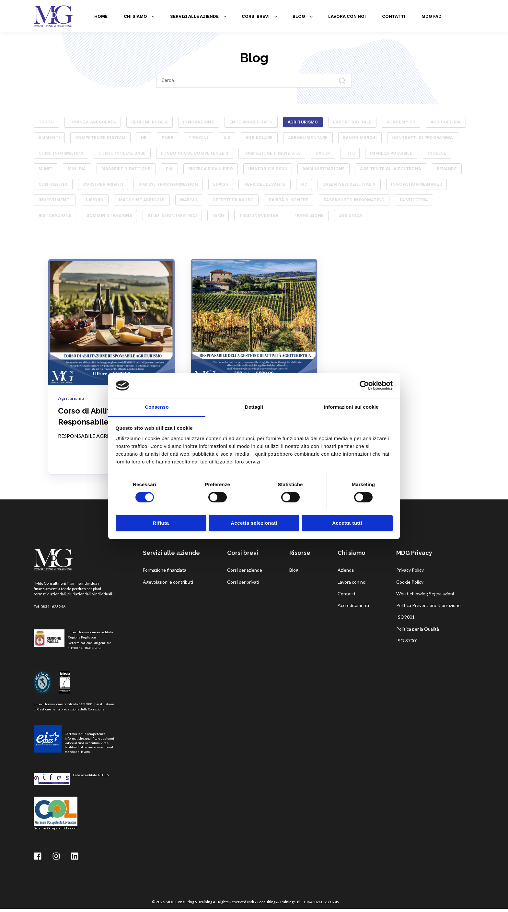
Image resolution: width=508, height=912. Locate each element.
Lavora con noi (352, 582)
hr (144, 137)
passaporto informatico (354, 199)
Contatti (346, 593)
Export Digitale (352, 122)
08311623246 (52, 606)
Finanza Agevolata (92, 122)
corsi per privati (103, 184)
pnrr (167, 137)
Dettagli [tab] (254, 407)
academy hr (401, 122)
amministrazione (323, 168)
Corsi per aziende (244, 570)
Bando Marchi (360, 137)
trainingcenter (258, 215)
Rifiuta (161, 523)
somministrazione (109, 215)
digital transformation (168, 184)
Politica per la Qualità (417, 629)
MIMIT (45, 168)
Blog (293, 570)
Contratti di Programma (422, 137)
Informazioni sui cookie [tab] (351, 407)
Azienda (346, 570)
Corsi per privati (243, 582)
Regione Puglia (149, 122)
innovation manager (416, 184)
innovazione (198, 122)
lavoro (94, 199)
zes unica (350, 215)
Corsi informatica (61, 153)
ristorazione (55, 215)
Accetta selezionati (254, 523)
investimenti (55, 199)
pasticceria (414, 199)
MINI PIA (77, 168)
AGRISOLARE (259, 137)
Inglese (437, 153)
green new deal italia (349, 184)
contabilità (53, 184)
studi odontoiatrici (172, 215)
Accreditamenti (353, 605)
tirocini (198, 137)
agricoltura (446, 122)
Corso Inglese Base (121, 153)
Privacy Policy (410, 570)
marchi (188, 199)
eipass (220, 184)
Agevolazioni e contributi (168, 582)
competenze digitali (100, 137)
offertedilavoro (233, 199)
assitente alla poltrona (390, 168)
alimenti (49, 137)
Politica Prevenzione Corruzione (428, 605)
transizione (309, 215)
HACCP (323, 153)
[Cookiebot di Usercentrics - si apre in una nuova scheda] (364, 386)
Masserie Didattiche (126, 168)
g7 (304, 184)
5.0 (227, 137)
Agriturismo (303, 122)
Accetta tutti (347, 523)
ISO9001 (405, 617)
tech (218, 215)
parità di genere (288, 199)
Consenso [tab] (156, 407)
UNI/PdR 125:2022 (267, 168)
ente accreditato (251, 122)
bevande (447, 168)
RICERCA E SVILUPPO (210, 168)
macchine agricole (142, 199)
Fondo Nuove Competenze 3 (194, 153)
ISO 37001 (407, 640)
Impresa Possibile (391, 153)
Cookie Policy (409, 582)
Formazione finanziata (271, 153)
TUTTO (46, 122)
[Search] (254, 81)
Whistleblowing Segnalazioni (425, 593)
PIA (169, 168)
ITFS (350, 153)
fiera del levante (264, 184)
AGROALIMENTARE (308, 137)
